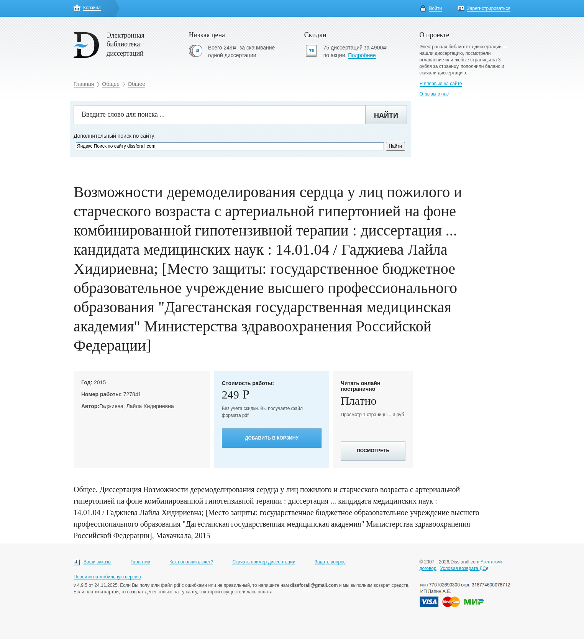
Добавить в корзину (272, 438)
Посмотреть (373, 450)
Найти (386, 115)
